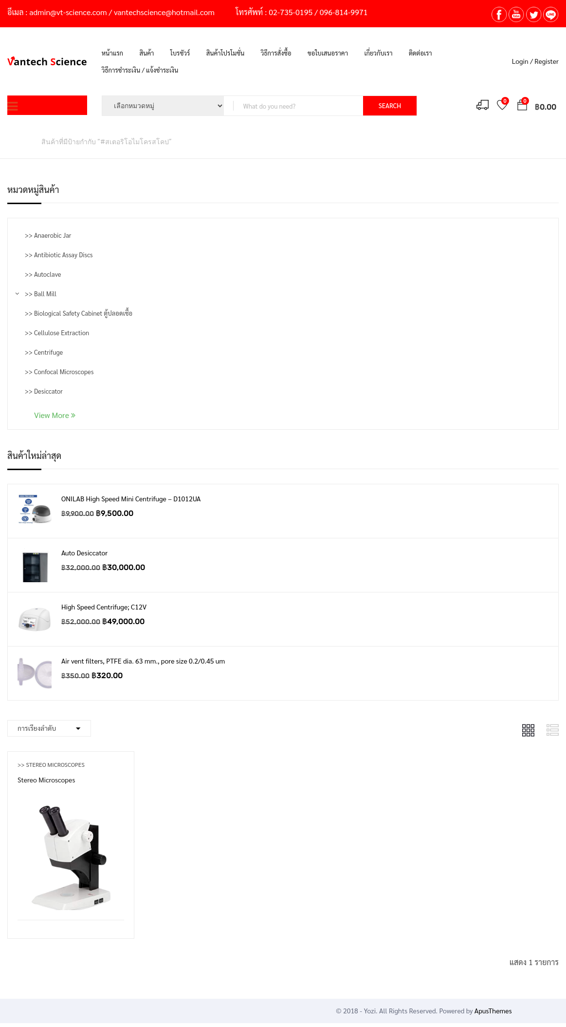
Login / (522, 61)
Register (546, 61)
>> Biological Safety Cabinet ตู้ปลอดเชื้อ (78, 313)
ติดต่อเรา (420, 53)
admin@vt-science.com (68, 12)
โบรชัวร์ (180, 53)
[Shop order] (49, 728)
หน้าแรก (112, 53)
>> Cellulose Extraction (57, 332)
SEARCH (390, 105)
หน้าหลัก (19, 141)
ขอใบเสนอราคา (328, 53)
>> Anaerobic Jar (48, 235)
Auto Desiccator (84, 552)
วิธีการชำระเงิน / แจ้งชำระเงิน (140, 70)
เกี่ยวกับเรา (378, 53)
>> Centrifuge (44, 352)
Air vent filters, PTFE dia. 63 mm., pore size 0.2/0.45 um (143, 660)
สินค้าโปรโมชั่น (225, 53)
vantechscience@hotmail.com (164, 12)
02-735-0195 (290, 12)
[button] (522, 106)
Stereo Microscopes (46, 779)
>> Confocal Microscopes (59, 371)
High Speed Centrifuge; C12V (103, 606)
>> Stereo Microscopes (51, 764)
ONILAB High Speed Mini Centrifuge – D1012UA (131, 498)
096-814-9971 (344, 12)
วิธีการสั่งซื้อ (276, 53)
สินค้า (146, 53)
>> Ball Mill (40, 293)
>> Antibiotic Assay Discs (58, 254)
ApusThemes (493, 1010)
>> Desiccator (44, 391)
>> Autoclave (43, 274)
